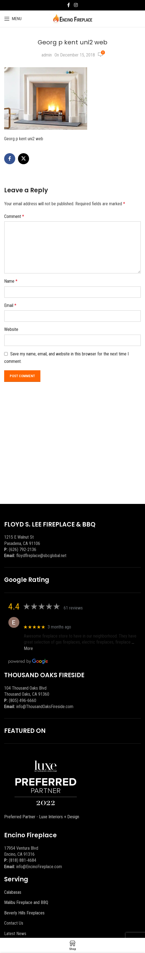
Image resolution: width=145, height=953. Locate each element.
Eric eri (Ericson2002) (44, 619)
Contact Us (13, 923)
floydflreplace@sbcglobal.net (41, 555)
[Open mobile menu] (12, 18)
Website (11, 329)
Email (10, 305)
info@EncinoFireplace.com (39, 866)
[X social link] (23, 158)
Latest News (15, 933)
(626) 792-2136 (22, 549)
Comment (14, 216)
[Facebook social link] (68, 5)
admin (47, 55)
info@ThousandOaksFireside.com (44, 706)
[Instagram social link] (75, 5)
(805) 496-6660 (22, 700)
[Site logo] (72, 18)
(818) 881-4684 (22, 860)
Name (10, 281)
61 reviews (73, 608)
